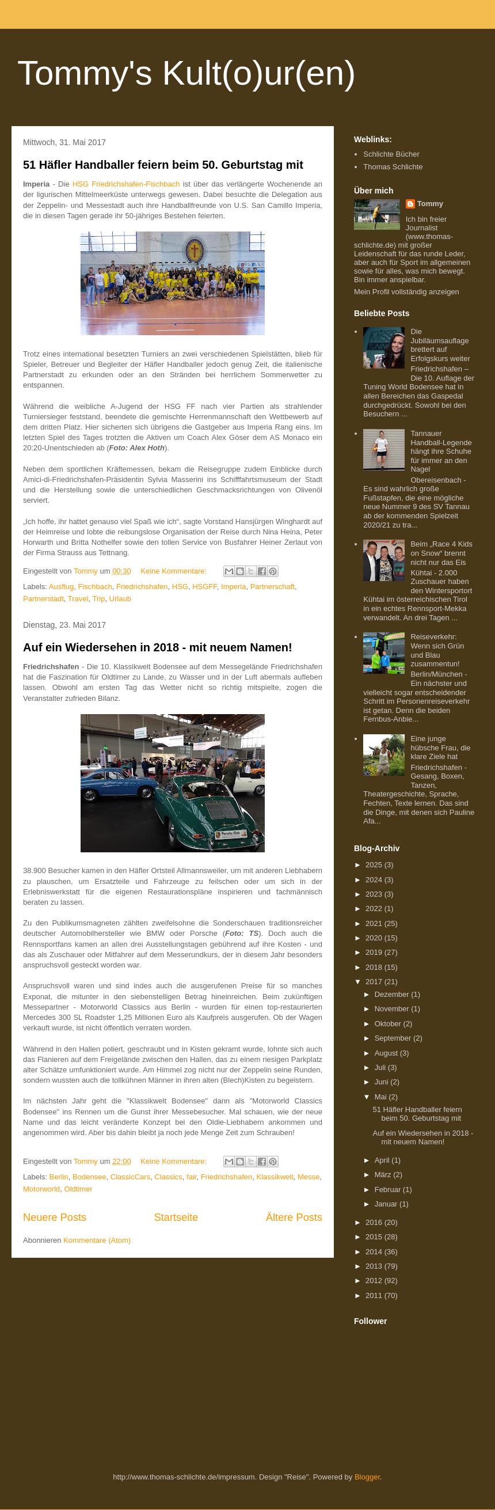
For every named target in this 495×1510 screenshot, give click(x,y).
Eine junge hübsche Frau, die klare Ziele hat (440, 747)
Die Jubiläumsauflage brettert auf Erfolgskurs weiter (440, 345)
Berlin (59, 1177)
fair (191, 1177)
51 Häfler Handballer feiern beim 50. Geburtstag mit (163, 164)
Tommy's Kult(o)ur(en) (186, 73)
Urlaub (120, 598)
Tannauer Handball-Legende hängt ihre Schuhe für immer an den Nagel (440, 451)
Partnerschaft (272, 586)
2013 (374, 1266)
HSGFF (204, 586)
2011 (374, 1295)
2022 (374, 908)
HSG (180, 586)
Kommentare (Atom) (97, 1240)
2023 (374, 894)
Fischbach (95, 586)
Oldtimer (78, 1189)
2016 (374, 1222)
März (384, 1174)
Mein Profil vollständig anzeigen (406, 291)
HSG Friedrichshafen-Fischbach (126, 184)
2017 (374, 981)
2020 (374, 938)
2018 (374, 967)
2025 (374, 864)
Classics (168, 1177)
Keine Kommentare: (174, 571)
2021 (374, 923)
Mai (382, 1096)
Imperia (233, 586)
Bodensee (89, 1177)
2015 (374, 1236)
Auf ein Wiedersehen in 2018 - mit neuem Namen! (157, 647)
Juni (382, 1082)
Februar (389, 1189)
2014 (374, 1251)
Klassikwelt (274, 1177)
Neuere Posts (54, 1217)
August (387, 1053)
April (383, 1160)
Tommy (430, 203)
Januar (387, 1204)
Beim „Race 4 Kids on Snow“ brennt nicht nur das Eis (441, 553)
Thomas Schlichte (392, 166)
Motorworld (41, 1189)
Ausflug (61, 586)
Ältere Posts (294, 1217)
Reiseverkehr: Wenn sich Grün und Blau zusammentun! (437, 650)
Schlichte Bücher (391, 154)
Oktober (389, 1023)
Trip (98, 598)
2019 (374, 952)
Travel (78, 598)
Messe (308, 1177)
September (394, 1038)
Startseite (176, 1217)
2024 (374, 879)
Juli (381, 1067)
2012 (374, 1280)
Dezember (393, 994)
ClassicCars (130, 1177)
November (393, 1008)
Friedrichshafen (142, 586)
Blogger (367, 1477)
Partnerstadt (43, 598)
